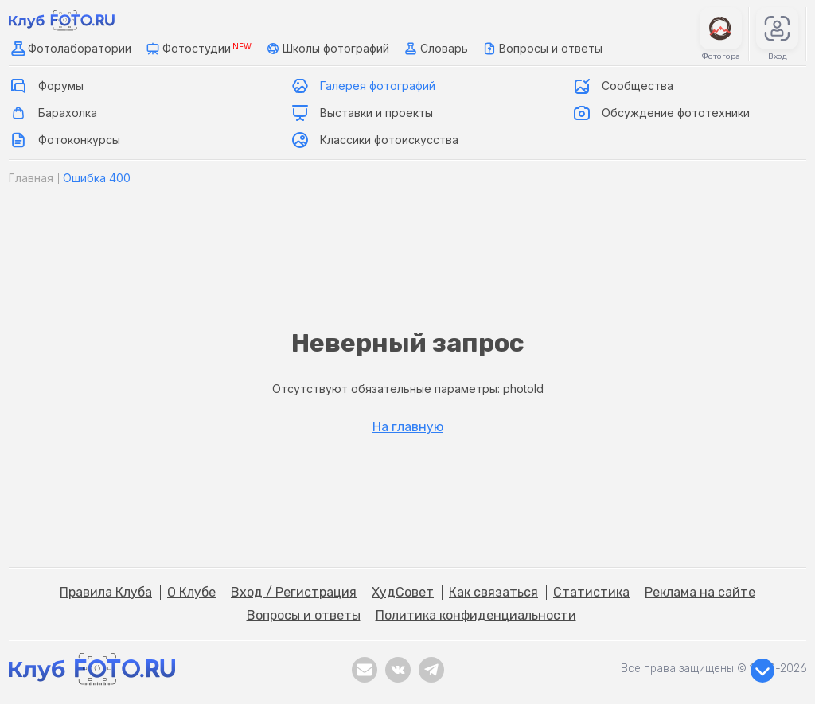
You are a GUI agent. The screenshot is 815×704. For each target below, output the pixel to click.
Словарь (434, 48)
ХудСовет (403, 592)
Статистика (591, 592)
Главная (31, 178)
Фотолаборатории (70, 48)
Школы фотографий (326, 48)
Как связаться (493, 592)
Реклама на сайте (700, 592)
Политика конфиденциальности (476, 615)
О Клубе (191, 592)
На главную (407, 427)
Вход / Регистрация (294, 592)
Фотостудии (197, 48)
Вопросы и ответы (541, 48)
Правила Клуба (106, 592)
